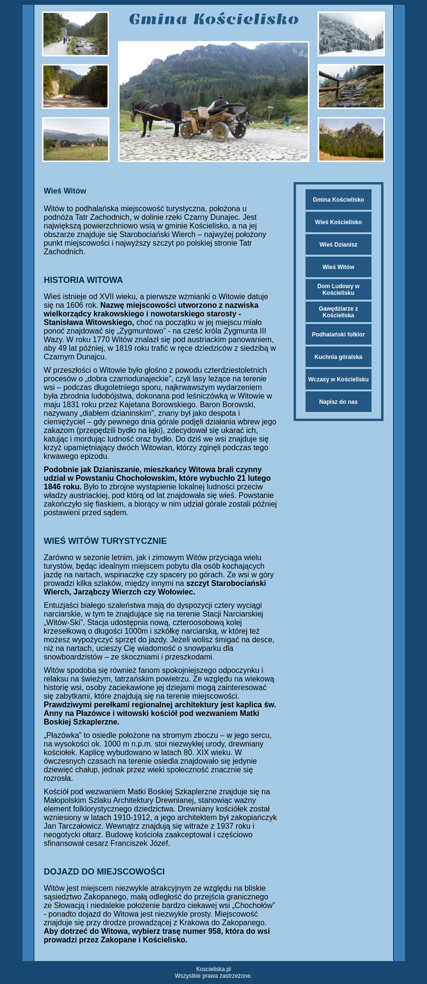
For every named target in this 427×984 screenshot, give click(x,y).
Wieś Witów (338, 267)
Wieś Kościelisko (338, 222)
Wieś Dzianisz (338, 244)
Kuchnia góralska (338, 357)
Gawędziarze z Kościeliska (338, 312)
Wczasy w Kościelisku (338, 379)
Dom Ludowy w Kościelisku (339, 289)
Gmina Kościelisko (338, 199)
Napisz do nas (338, 402)
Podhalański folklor (338, 334)
